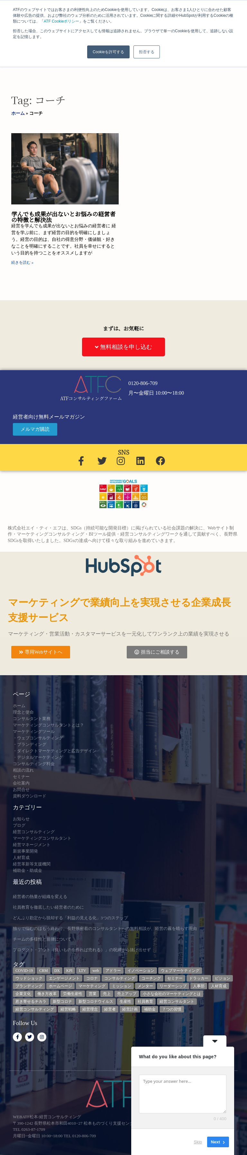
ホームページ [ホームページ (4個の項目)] (60, 986)
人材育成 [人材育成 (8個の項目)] (218, 986)
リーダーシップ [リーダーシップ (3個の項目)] (173, 986)
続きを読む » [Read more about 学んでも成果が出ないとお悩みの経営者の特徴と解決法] (22, 262)
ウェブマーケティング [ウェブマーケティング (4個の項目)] (180, 970)
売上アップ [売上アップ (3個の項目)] (126, 994)
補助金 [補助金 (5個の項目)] (150, 1009)
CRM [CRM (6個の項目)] (43, 970)
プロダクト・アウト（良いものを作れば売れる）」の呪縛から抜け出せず (82, 949)
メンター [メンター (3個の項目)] (145, 986)
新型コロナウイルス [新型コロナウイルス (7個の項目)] (95, 1001)
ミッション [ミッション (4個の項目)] (121, 986)
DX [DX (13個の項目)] (57, 970)
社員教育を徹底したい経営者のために (48, 907)
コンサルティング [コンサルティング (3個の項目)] (119, 978)
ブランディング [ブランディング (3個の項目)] (28, 986)
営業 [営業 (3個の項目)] (92, 994)
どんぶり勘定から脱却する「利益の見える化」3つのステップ (70, 917)
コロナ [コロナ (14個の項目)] (92, 978)
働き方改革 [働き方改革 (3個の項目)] (47, 994)
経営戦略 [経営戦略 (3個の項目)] (68, 1009)
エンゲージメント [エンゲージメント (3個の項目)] (64, 978)
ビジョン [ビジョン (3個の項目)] (222, 978)
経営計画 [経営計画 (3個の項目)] (130, 1009)
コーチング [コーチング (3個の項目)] (151, 978)
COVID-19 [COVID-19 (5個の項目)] (24, 970)
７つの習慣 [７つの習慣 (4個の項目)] (171, 1009)
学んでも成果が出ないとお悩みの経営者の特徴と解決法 (63, 217)
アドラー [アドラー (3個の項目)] (113, 970)
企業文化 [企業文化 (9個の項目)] (23, 994)
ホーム (18, 113)
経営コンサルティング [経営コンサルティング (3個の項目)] (34, 1009)
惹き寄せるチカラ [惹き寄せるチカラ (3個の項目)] (30, 1001)
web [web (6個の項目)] (96, 970)
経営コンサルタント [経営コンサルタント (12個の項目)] (177, 1001)
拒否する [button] (146, 52)
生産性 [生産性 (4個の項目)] (125, 1001)
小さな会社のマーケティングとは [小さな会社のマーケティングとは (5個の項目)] (172, 994)
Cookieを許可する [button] (108, 52)
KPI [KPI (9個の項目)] (69, 970)
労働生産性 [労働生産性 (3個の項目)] (72, 994)
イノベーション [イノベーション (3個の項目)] (140, 970)
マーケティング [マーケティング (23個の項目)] (91, 986)
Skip (198, 1142)
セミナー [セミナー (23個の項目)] (175, 978)
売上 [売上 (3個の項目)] (107, 994)
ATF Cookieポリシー (61, 21)
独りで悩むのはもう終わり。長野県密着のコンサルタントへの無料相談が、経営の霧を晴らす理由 (105, 928)
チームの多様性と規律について (42, 939)
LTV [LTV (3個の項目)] (82, 970)
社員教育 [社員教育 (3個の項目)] (145, 1001)
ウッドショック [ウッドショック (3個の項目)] (28, 978)
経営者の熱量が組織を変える (40, 896)
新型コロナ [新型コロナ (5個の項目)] (62, 1001)
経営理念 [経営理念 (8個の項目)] (90, 1009)
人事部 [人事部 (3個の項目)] (199, 986)
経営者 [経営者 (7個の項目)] (110, 1009)
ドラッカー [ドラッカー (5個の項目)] (198, 978)
